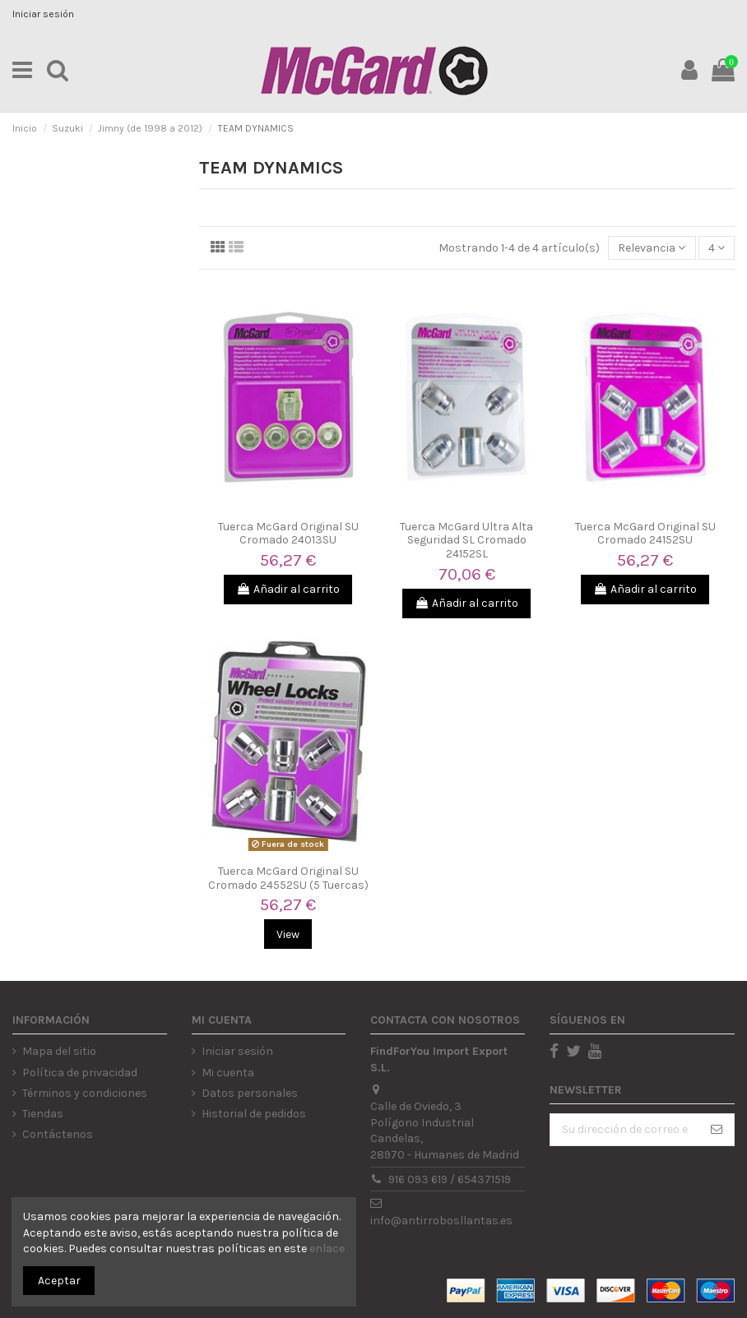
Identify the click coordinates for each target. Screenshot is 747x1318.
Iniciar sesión (43, 14)
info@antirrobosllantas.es (441, 1221)
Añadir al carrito (288, 589)
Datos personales (250, 1093)
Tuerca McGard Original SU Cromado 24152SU (645, 534)
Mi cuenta (228, 1073)
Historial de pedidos (254, 1114)
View (287, 934)
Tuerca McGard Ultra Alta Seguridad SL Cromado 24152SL (466, 541)
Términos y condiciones (84, 1093)
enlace (327, 1249)
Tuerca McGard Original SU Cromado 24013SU (288, 534)
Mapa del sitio (59, 1051)
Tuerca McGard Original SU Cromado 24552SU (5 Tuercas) (288, 878)
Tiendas (42, 1114)
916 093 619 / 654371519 (449, 1179)
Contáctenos (57, 1134)
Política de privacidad (79, 1073)
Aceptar (59, 1281)
